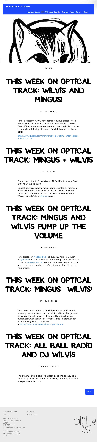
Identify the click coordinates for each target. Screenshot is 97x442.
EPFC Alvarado (47, 12)
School (37, 12)
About (72, 12)
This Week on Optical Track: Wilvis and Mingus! (48, 90)
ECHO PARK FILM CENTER (18, 7)
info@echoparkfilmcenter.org (14, 427)
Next (89, 392)
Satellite (57, 12)
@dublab (44, 196)
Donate (78, 12)
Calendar (65, 12)
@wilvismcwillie (34, 262)
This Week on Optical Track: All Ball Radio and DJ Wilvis (48, 345)
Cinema (31, 12)
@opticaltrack (40, 257)
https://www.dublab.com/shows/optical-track (41, 324)
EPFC (42, 111)
